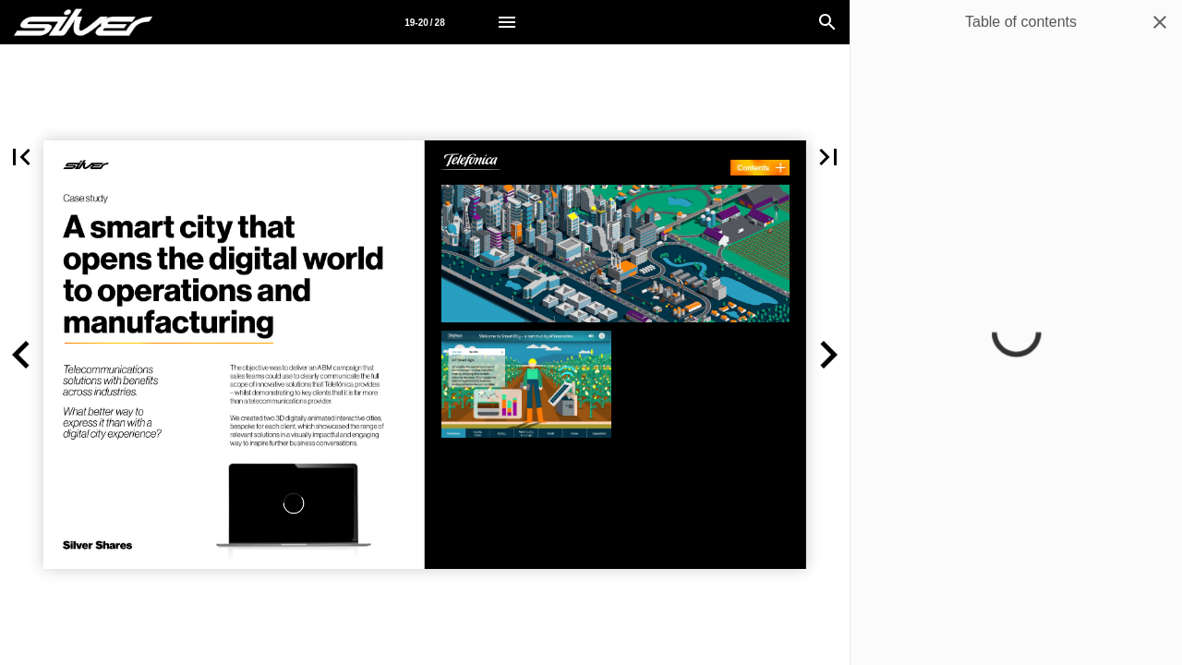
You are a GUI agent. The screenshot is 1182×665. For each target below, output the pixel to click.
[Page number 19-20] (425, 22)
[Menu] (507, 22)
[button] (21, 354)
